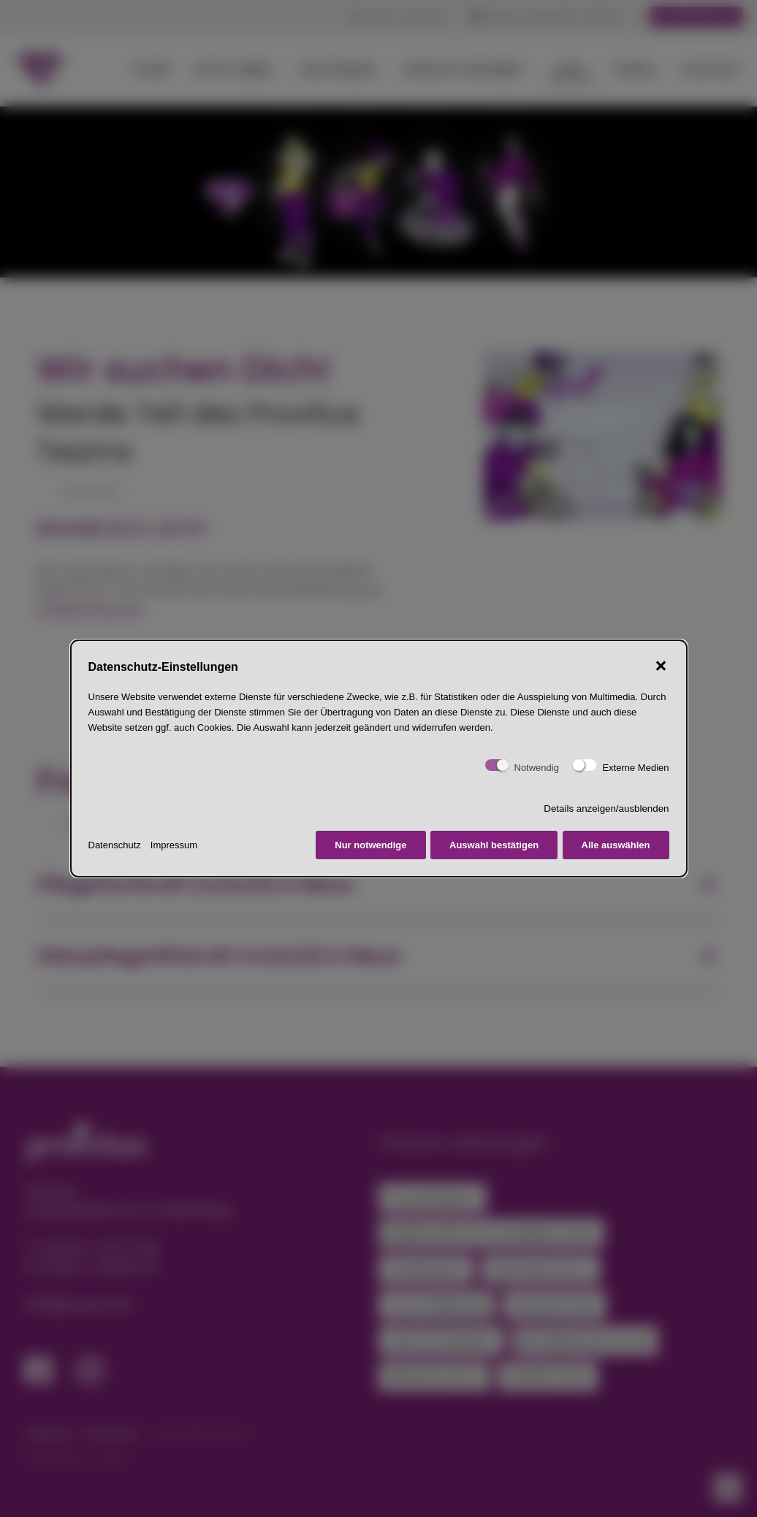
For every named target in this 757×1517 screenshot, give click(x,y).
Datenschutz (114, 845)
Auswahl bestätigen (494, 845)
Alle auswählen (616, 845)
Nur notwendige (370, 845)
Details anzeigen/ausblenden (606, 808)
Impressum (174, 845)
